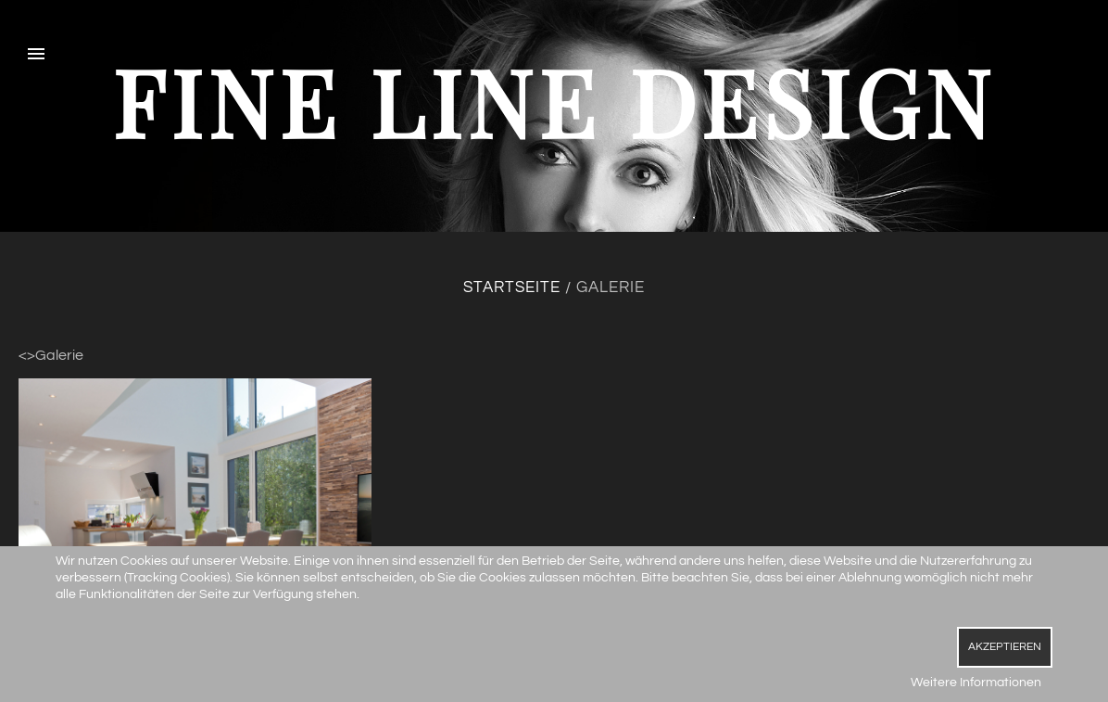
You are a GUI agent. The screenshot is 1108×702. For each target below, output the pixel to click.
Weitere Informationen (976, 682)
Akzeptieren (1004, 647)
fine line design (554, 100)
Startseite (511, 287)
